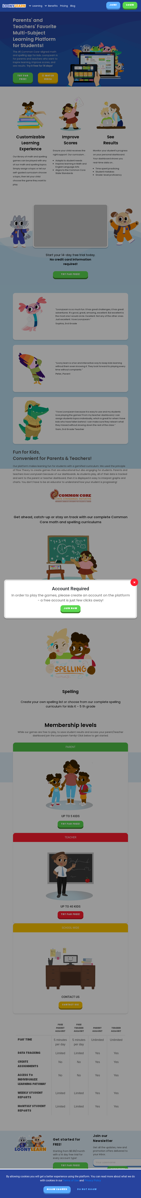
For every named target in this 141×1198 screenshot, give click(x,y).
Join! (113, 5)
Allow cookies (57, 1189)
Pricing (64, 5)
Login (130, 5)
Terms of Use (71, 1180)
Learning (35, 5)
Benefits (51, 5)
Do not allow (87, 1189)
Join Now (70, 608)
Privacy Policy (93, 1180)
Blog (72, 5)
